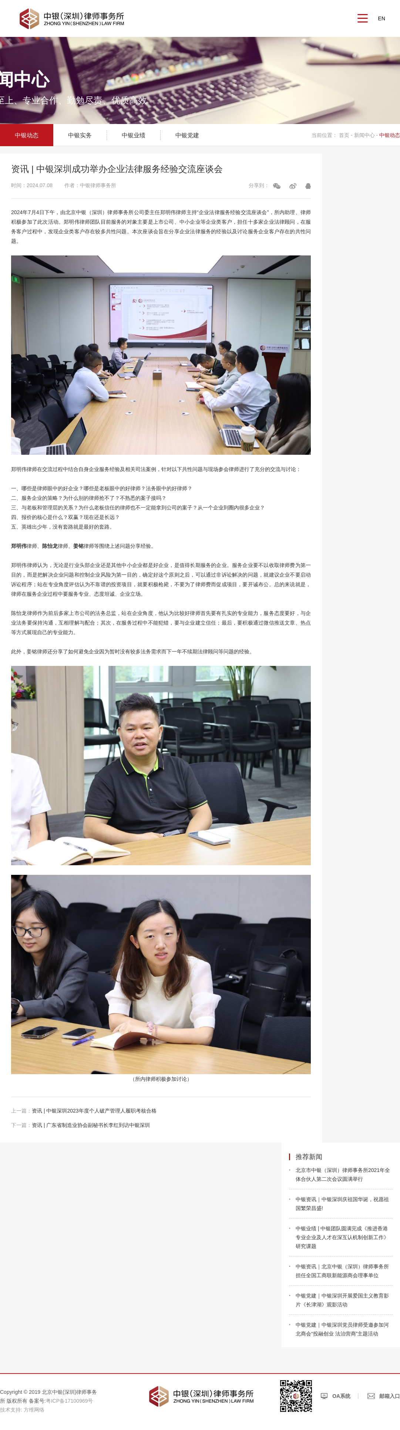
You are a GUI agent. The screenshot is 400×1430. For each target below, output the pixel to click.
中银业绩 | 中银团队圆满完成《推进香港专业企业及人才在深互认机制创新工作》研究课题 (342, 1237)
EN (381, 18)
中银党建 (187, 135)
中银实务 (80, 135)
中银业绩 (133, 135)
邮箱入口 (383, 1396)
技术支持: (11, 1410)
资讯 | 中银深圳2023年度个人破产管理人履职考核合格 (84, 1110)
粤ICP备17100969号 (69, 1401)
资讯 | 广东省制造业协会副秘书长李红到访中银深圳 (80, 1125)
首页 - (346, 135)
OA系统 (335, 1396)
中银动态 (26, 135)
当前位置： (324, 135)
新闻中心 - (366, 135)
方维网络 (34, 1410)
